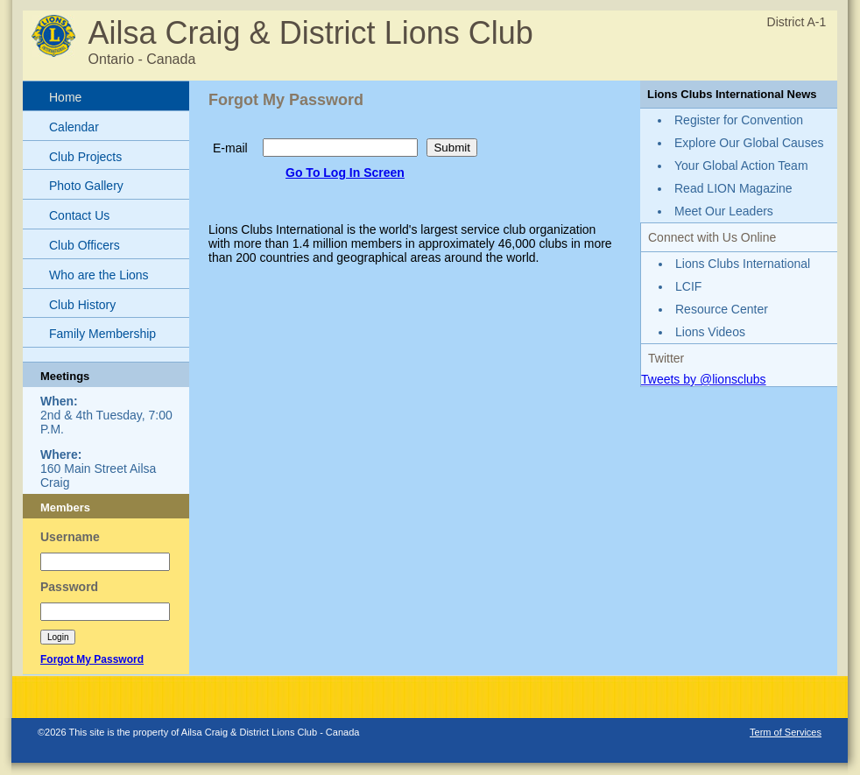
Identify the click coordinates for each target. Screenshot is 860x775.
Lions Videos (710, 332)
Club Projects (85, 157)
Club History (82, 305)
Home (65, 97)
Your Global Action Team (741, 166)
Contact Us (79, 215)
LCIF (688, 286)
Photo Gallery (86, 186)
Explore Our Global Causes (748, 143)
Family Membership (102, 334)
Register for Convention (738, 120)
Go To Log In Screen (345, 173)
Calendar (74, 127)
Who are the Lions (99, 275)
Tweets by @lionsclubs (703, 379)
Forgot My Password (92, 659)
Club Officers (84, 245)
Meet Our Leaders (723, 211)
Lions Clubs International (742, 264)
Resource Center (721, 309)
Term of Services (785, 732)
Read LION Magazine (733, 188)
